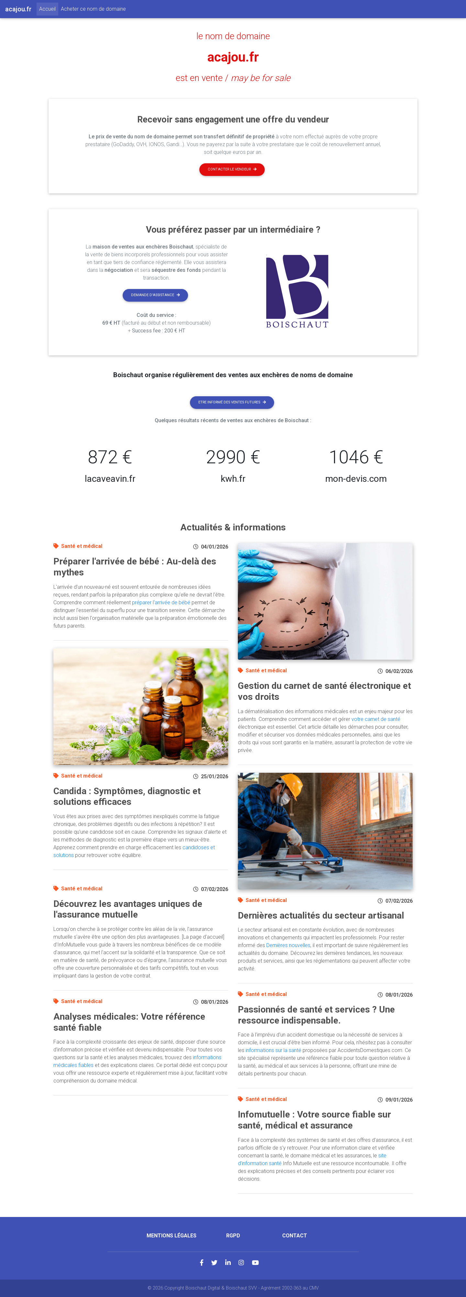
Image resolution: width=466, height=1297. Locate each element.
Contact (294, 1236)
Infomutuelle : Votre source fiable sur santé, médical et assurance (314, 1120)
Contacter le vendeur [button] (232, 169)
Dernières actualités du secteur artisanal (321, 915)
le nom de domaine (233, 36)
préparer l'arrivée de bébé (161, 602)
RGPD (233, 1236)
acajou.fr (233, 57)
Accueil (48, 8)
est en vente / (233, 78)
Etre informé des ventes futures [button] (232, 402)
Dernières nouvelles (288, 945)
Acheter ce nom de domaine (93, 9)
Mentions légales (171, 1236)
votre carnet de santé (375, 719)
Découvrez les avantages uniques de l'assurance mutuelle (127, 909)
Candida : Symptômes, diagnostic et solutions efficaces (127, 796)
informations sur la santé (273, 1050)
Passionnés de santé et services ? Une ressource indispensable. (316, 1015)
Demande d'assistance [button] (155, 295)
